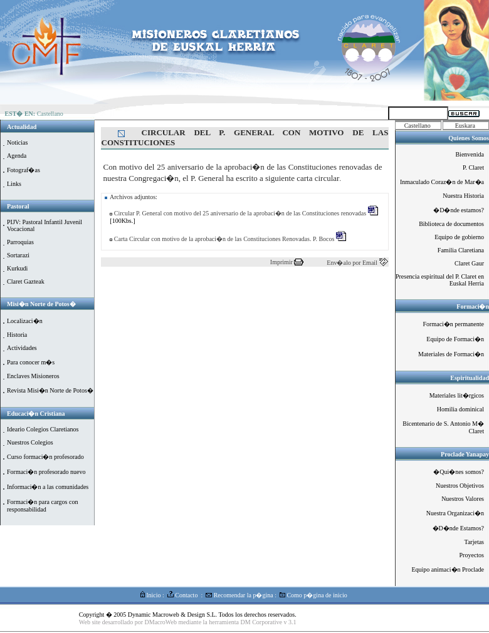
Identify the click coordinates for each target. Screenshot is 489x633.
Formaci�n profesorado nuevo (46, 471)
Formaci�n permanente (453, 324)
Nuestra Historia (463, 195)
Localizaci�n (25, 320)
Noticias (17, 142)
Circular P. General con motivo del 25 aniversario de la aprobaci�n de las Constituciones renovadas (244, 213)
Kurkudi (17, 268)
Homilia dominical (460, 409)
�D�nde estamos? (458, 210)
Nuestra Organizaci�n (455, 513)
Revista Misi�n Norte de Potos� (50, 390)
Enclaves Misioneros (33, 376)
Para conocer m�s (31, 362)
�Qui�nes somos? (458, 471)
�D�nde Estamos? (459, 528)
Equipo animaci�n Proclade (447, 569)
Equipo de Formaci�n (455, 339)
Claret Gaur (469, 263)
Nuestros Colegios (30, 442)
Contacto (182, 595)
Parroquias (20, 242)
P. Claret (473, 167)
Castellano (417, 125)
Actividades (22, 347)
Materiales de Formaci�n (451, 354)
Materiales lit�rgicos (456, 395)
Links (14, 183)
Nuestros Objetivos (460, 485)
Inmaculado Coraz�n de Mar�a (442, 181)
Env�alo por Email (353, 262)
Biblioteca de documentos (451, 223)
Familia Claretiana (461, 250)
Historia (17, 334)
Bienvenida (469, 154)
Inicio (150, 595)
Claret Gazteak (26, 281)
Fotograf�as (23, 170)
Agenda (16, 155)
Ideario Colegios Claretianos (42, 429)
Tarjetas (474, 541)
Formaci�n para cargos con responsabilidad (42, 505)
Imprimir (282, 262)
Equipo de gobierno (459, 237)
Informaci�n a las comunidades (47, 486)
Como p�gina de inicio (313, 595)
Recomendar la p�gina (239, 595)
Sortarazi (18, 255)
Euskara (465, 125)
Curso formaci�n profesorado (45, 456)
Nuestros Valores (462, 498)
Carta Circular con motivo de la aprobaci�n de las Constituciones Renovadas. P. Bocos (229, 238)
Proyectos (472, 555)
